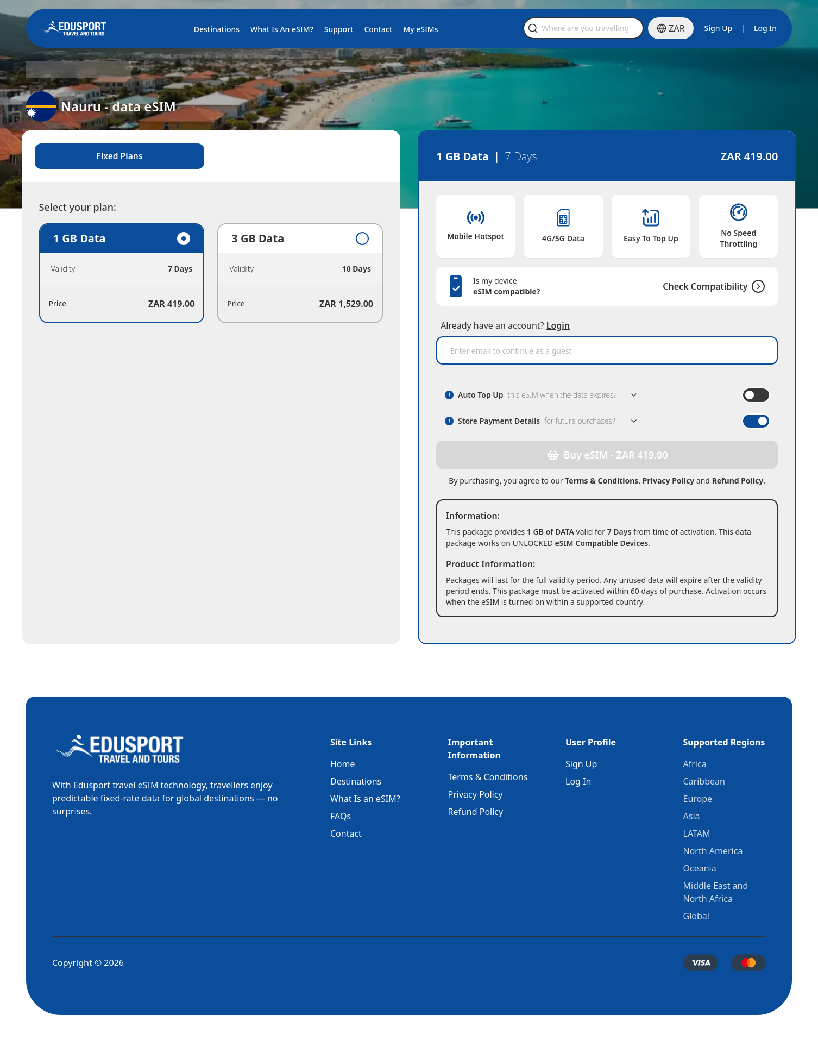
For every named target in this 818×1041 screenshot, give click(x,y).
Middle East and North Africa (715, 892)
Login (558, 325)
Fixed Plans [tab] (123, 156)
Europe (698, 799)
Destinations (355, 781)
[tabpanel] (213, 274)
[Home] (74, 28)
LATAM (696, 833)
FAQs (340, 816)
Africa (695, 764)
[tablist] (213, 156)
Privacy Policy (666, 480)
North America (713, 851)
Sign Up (718, 28)
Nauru (112, 69)
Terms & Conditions (599, 480)
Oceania (699, 868)
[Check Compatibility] (751, 286)
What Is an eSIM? (365, 799)
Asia (691, 816)
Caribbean (704, 781)
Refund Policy (735, 480)
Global (696, 916)
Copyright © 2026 (88, 963)
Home (342, 764)
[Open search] (611, 28)
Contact (346, 833)
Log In (765, 28)
